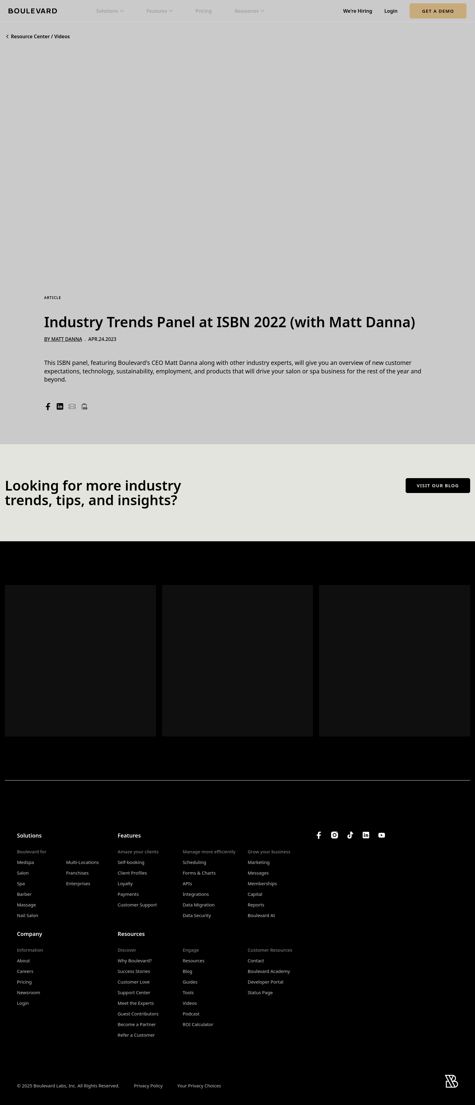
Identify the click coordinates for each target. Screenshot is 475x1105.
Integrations (196, 894)
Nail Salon (27, 915)
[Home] (32, 10)
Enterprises (78, 883)
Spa (21, 883)
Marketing (258, 862)
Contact (255, 960)
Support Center (134, 992)
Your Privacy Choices (199, 1085)
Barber (24, 894)
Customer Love (134, 982)
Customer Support (137, 905)
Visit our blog (438, 485)
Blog (187, 971)
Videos (62, 36)
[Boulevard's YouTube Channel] (381, 835)
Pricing (203, 11)
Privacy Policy (148, 1086)
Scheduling (194, 862)
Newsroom (28, 992)
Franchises (77, 873)
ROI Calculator (198, 1024)
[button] (110, 11)
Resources (193, 960)
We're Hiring (357, 11)
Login (390, 11)
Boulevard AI (261, 915)
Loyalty (125, 883)
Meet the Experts (136, 1003)
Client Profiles (132, 873)
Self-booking (131, 862)
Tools (188, 992)
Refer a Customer (136, 1035)
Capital (254, 894)
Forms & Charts (199, 873)
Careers (25, 971)
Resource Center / (32, 36)
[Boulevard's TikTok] (350, 835)
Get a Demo (438, 11)
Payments (128, 894)
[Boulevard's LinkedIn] (366, 835)
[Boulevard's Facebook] (318, 835)
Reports (255, 905)
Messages (258, 873)
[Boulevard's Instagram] (334, 835)
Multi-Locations (82, 862)
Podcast (191, 1014)
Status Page (260, 992)
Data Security (197, 915)
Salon (23, 873)
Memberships (262, 883)
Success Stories (134, 971)
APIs (187, 883)
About (23, 960)
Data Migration (199, 905)
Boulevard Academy (268, 971)
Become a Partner (137, 1024)
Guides (190, 982)
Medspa (25, 862)
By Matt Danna (63, 339)
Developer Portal (265, 982)
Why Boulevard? (135, 960)
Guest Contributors (138, 1014)
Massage (26, 905)
